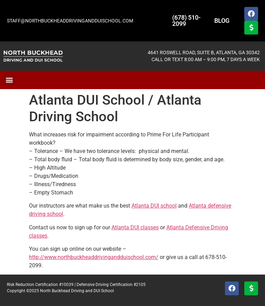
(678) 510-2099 (186, 20)
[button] (9, 80)
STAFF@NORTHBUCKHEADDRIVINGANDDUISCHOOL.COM (70, 20)
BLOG (221, 20)
